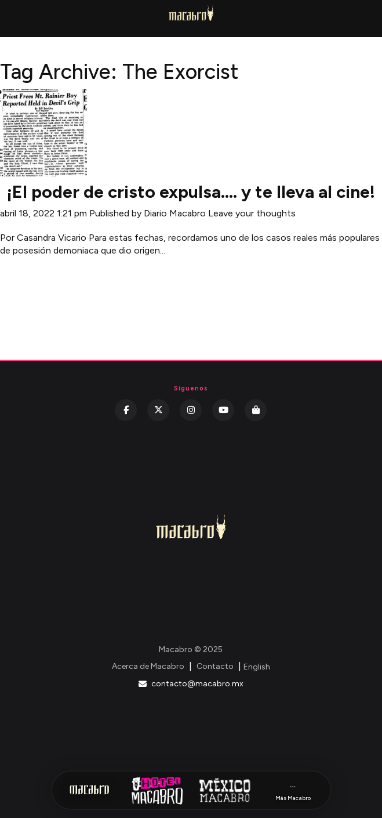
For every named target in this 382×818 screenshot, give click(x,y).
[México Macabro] (224, 790)
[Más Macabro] (292, 790)
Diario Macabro (175, 213)
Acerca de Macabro (148, 666)
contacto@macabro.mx (191, 684)
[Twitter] (158, 410)
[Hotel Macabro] (157, 790)
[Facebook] (126, 410)
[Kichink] (256, 410)
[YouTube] (223, 410)
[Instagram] (191, 410)
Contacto (215, 666)
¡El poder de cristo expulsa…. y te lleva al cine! (191, 191)
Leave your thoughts (252, 213)
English (256, 667)
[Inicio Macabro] (89, 790)
